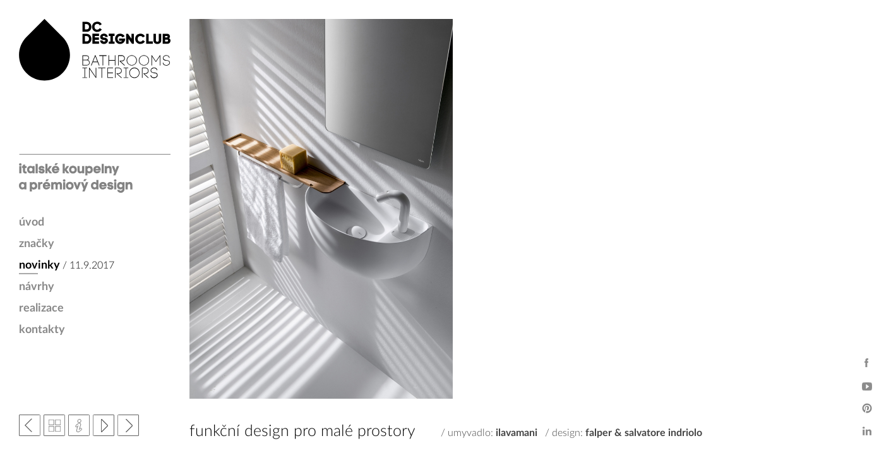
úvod (31, 222)
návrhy (36, 287)
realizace (41, 308)
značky (36, 244)
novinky (39, 265)
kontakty (42, 330)
